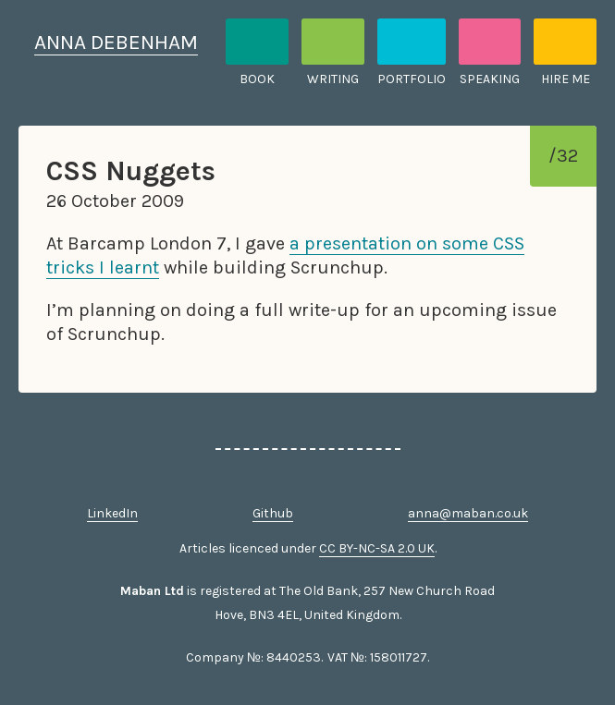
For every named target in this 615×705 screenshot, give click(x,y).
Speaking (490, 79)
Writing (333, 79)
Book (257, 79)
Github (272, 513)
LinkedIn (112, 513)
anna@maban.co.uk (468, 513)
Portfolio (411, 79)
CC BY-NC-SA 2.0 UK (377, 548)
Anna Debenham (116, 42)
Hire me (565, 79)
